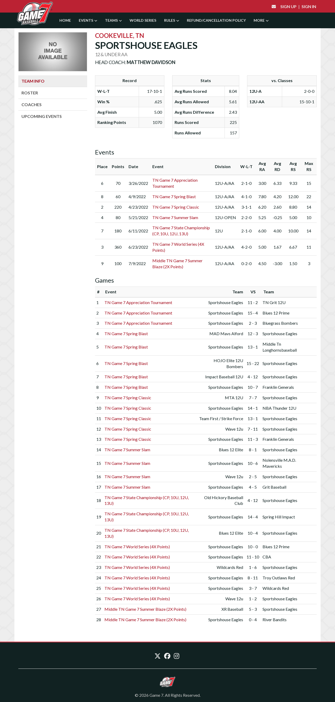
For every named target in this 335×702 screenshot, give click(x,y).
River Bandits (275, 619)
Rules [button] (171, 20)
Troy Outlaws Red (279, 577)
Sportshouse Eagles (225, 302)
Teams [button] (113, 20)
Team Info (32, 80)
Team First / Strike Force (221, 418)
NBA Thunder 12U (279, 408)
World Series (143, 20)
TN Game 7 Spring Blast (174, 196)
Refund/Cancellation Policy (216, 20)
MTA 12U (234, 397)
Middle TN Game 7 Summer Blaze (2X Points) (145, 609)
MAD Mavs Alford (226, 333)
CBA (267, 556)
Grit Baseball (274, 486)
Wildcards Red (230, 567)
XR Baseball (232, 609)
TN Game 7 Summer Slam (175, 217)
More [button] (261, 20)
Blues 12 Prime (276, 312)
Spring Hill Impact (279, 516)
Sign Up (288, 6)
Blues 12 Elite (231, 449)
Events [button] (88, 20)
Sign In (309, 6)
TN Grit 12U (274, 302)
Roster (29, 92)
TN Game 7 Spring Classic (175, 206)
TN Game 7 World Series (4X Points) (137, 546)
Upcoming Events (41, 116)
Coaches (31, 104)
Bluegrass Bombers (280, 323)
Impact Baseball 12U (224, 376)
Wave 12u (234, 428)
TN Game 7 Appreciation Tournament (138, 302)
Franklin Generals (278, 387)
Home (65, 20)
